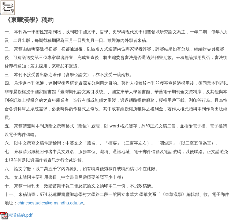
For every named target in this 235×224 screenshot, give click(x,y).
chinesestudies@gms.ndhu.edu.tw (50, 202)
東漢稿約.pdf (16, 215)
